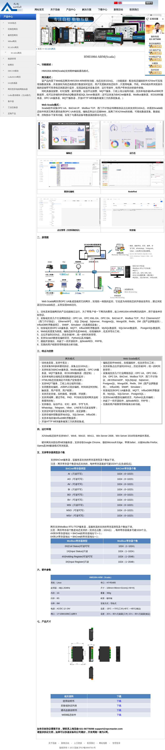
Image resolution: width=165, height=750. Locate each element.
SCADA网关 (13, 47)
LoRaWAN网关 (14, 77)
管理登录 (116, 743)
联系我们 (134, 9)
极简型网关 (13, 35)
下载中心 (102, 9)
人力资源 (78, 743)
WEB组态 (12, 23)
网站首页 (39, 9)
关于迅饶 (55, 9)
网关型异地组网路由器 (18, 89)
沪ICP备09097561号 (87, 748)
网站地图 (103, 743)
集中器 (11, 101)
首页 (40, 49)
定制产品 (12, 113)
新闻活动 (118, 9)
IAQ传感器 (12, 83)
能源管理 (12, 59)
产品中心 (70, 9)
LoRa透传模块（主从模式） (20, 95)
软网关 (11, 65)
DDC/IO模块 (13, 71)
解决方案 (86, 9)
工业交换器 (13, 107)
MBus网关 (12, 41)
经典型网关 (13, 29)
